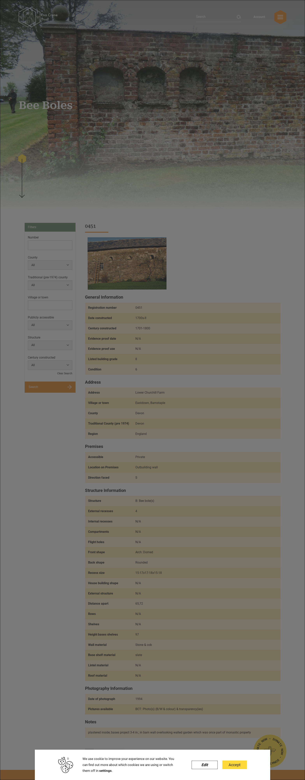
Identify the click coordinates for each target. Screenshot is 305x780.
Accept (235, 764)
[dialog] (152, 390)
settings (105, 771)
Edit (204, 764)
